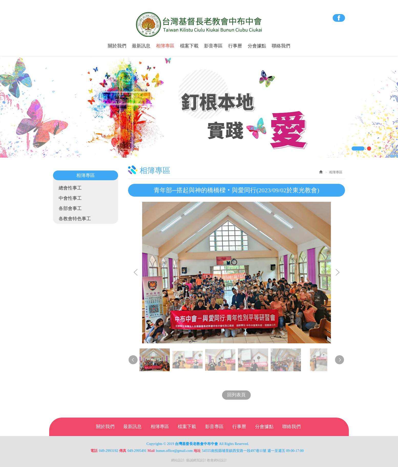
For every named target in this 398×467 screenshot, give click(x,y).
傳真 (122, 451)
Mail (151, 451)
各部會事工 (70, 208)
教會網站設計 (217, 460)
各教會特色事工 (75, 218)
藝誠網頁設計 (196, 460)
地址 (197, 451)
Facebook (339, 18)
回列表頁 (236, 394)
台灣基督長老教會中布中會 (199, 24)
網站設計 (177, 460)
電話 (94, 451)
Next (337, 273)
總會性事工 (70, 187)
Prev (136, 273)
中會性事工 (70, 198)
